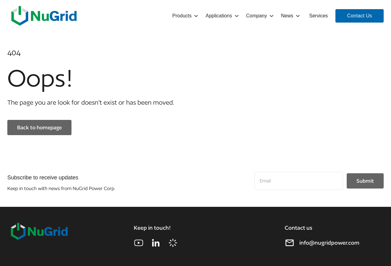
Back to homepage (39, 127)
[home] (44, 16)
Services (318, 15)
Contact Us (359, 15)
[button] (185, 15)
